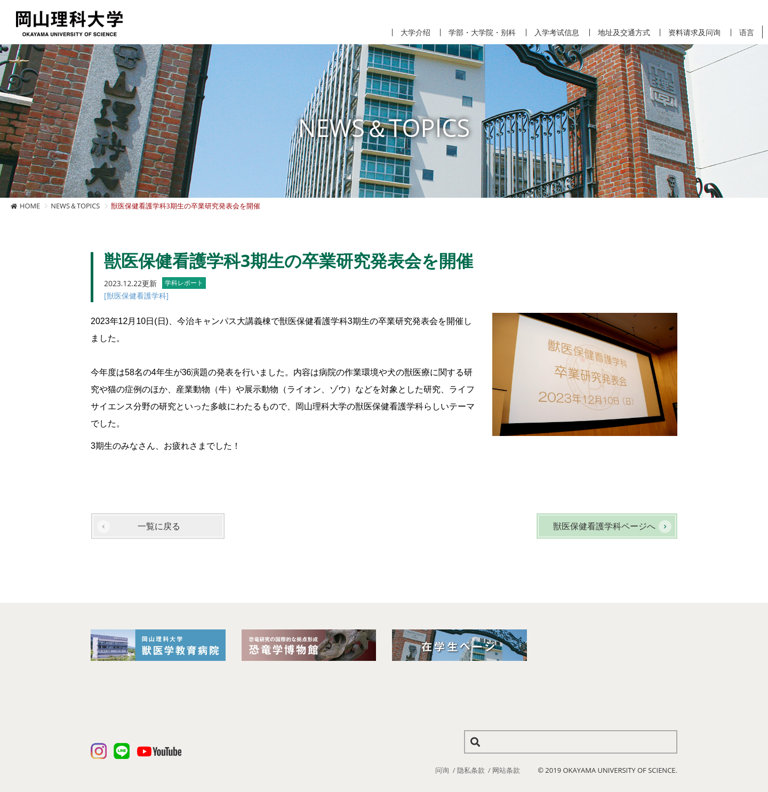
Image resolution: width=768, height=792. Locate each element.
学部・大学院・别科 (482, 32)
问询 (442, 770)
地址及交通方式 (624, 32)
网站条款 (506, 770)
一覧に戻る (159, 526)
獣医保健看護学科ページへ (604, 526)
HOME (30, 206)
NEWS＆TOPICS (75, 206)
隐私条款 (471, 770)
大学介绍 (415, 32)
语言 (746, 32)
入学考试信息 (556, 32)
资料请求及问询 (694, 32)
